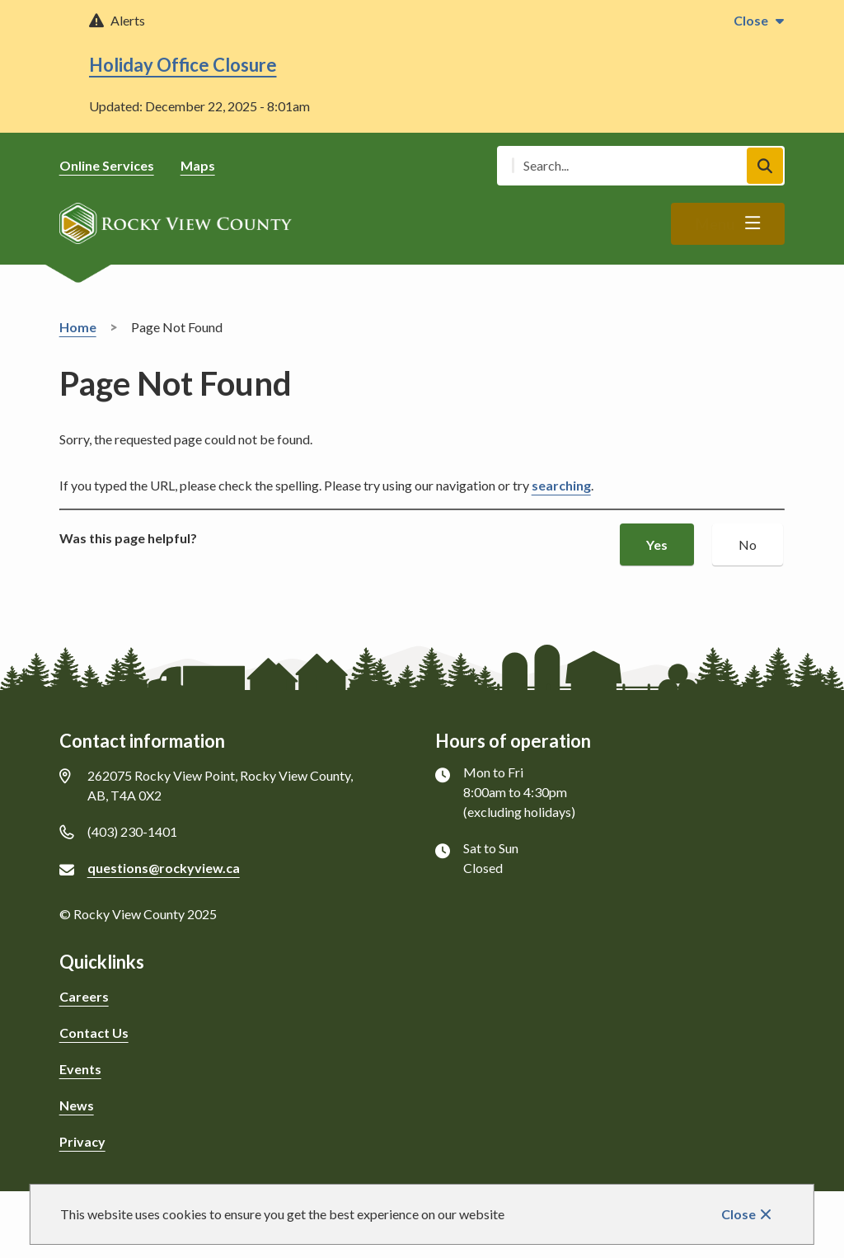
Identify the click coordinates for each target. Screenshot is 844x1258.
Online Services (106, 165)
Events (80, 1069)
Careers (84, 996)
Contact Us (94, 1032)
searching (561, 485)
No (747, 544)
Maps (198, 165)
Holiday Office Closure (183, 65)
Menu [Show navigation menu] (715, 224)
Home (77, 327)
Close (738, 1214)
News (76, 1105)
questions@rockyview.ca (163, 867)
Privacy (82, 1141)
